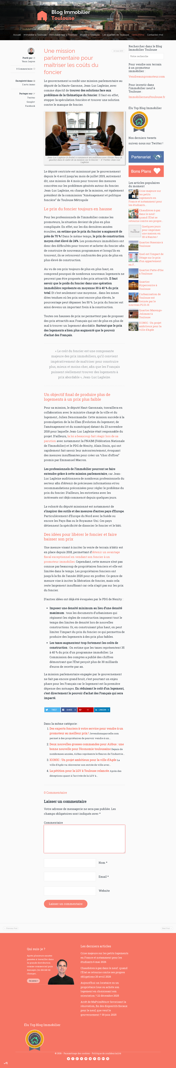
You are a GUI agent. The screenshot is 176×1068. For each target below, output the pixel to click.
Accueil (17, 34)
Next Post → (167, 928)
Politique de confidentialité (106, 1053)
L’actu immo (138, 34)
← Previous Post (10, 928)
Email (104, 877)
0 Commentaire (24, 68)
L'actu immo (28, 84)
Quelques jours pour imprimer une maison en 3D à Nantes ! (151, 232)
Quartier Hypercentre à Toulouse (148, 285)
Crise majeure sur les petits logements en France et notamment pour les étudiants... (145, 198)
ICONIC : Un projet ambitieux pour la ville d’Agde (83, 760)
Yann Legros (28, 61)
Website (104, 891)
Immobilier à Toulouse (35, 34)
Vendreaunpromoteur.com (147, 76)
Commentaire (53, 822)
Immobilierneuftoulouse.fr (147, 97)
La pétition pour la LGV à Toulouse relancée (80, 771)
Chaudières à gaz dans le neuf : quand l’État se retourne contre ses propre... (146, 216)
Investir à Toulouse (90, 34)
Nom (103, 863)
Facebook (30, 105)
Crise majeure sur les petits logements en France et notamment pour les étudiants (104, 957)
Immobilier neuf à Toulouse (63, 34)
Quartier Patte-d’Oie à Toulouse (151, 271)
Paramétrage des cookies (77, 1053)
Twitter (31, 97)
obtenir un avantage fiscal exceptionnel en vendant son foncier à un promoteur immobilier (82, 556)
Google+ (31, 101)
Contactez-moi (155, 34)
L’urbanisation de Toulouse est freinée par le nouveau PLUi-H (145, 299)
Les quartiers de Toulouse (115, 34)
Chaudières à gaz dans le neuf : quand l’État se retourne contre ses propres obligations (104, 972)
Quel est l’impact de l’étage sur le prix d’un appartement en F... (146, 259)
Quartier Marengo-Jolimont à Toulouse (150, 314)
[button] (6, 1063)
